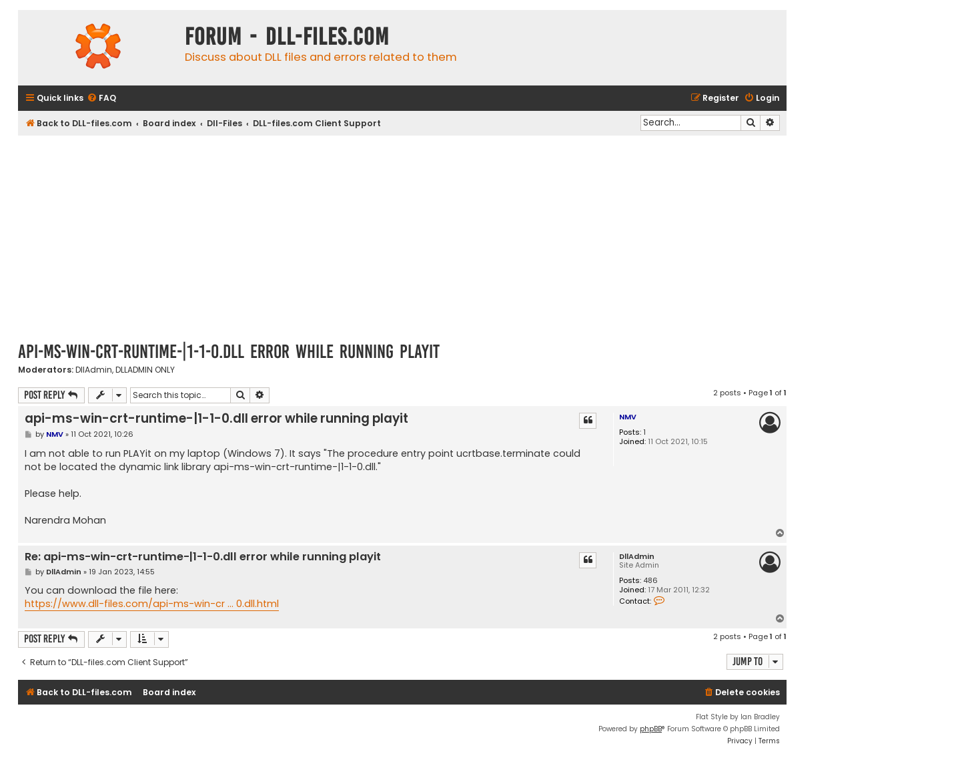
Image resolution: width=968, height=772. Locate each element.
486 (650, 580)
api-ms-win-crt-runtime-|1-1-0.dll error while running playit (229, 351)
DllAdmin (93, 370)
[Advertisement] (402, 235)
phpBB (651, 729)
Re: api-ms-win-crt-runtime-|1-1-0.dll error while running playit (203, 557)
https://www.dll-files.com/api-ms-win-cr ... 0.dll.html (152, 603)
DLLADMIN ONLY (145, 370)
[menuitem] (101, 98)
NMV (627, 416)
